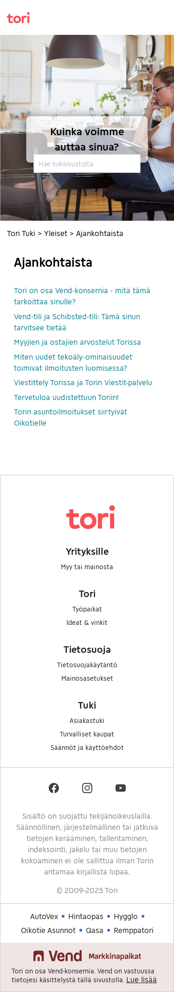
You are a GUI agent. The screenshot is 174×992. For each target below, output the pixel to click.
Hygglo (126, 916)
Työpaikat (87, 609)
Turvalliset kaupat (87, 734)
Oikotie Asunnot (48, 930)
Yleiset (55, 233)
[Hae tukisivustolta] (87, 163)
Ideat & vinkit (87, 622)
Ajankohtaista (99, 233)
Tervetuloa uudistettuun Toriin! (66, 397)
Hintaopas (85, 916)
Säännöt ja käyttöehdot (87, 747)
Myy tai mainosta (87, 567)
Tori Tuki (21, 233)
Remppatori (134, 930)
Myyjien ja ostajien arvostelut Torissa (77, 341)
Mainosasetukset (87, 678)
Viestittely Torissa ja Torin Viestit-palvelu (83, 382)
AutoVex (44, 916)
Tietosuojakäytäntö (87, 665)
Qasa (94, 930)
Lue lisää (141, 979)
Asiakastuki (87, 720)
